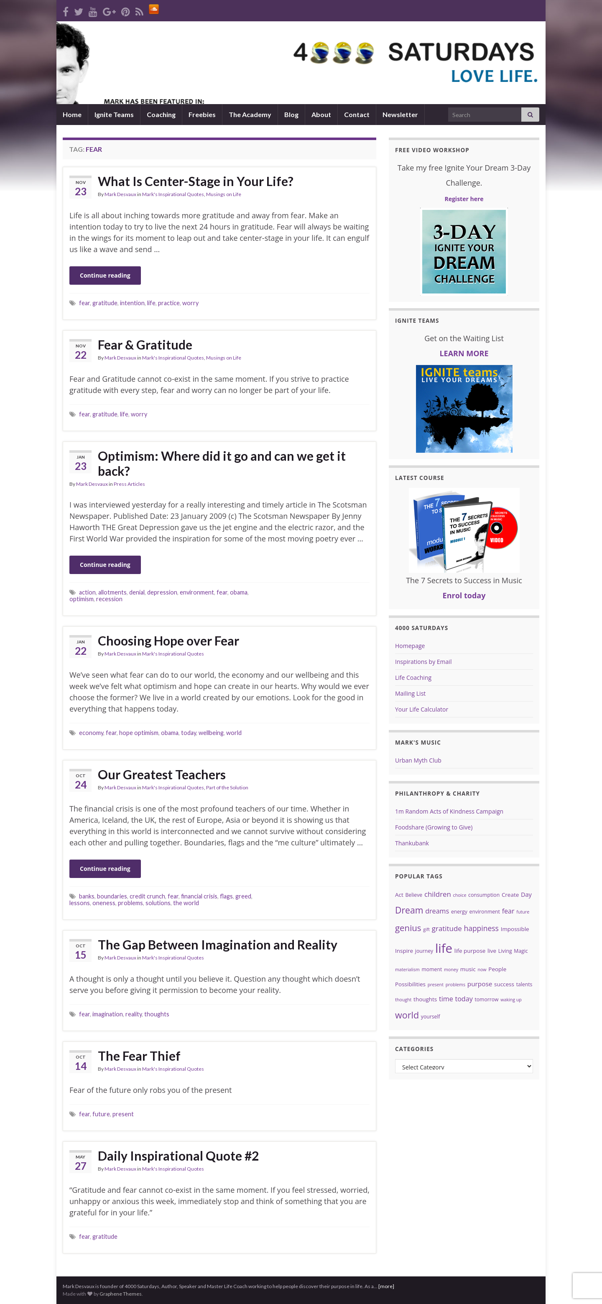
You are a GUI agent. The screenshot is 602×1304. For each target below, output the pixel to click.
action (87, 592)
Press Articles (129, 484)
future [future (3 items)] (522, 912)
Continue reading (105, 275)
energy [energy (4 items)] (459, 911)
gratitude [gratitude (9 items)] (447, 928)
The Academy (250, 114)
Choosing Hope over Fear (168, 640)
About (321, 114)
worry (190, 302)
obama (238, 592)
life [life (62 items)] (443, 948)
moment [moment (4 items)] (432, 969)
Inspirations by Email (423, 662)
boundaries (112, 896)
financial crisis (199, 896)
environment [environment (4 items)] (484, 911)
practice (169, 302)
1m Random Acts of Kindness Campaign (449, 811)
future (101, 1114)
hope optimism (138, 732)
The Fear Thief (139, 1055)
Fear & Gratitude (145, 344)
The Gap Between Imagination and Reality (217, 944)
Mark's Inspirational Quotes (173, 194)
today (188, 732)
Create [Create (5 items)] (510, 894)
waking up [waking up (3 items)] (511, 1000)
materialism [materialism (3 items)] (407, 969)
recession (109, 598)
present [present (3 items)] (436, 985)
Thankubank (412, 843)
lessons (79, 902)
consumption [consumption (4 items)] (484, 894)
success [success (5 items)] (504, 984)
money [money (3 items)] (451, 969)
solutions (158, 902)
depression (162, 592)
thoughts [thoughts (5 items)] (425, 999)
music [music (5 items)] (468, 969)
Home (72, 114)
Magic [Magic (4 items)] (521, 950)
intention (132, 302)
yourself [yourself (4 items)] (430, 1016)
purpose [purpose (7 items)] (479, 984)
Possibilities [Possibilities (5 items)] (410, 984)
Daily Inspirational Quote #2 (178, 1155)
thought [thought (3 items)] (403, 1000)
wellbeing (211, 732)
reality (133, 1014)
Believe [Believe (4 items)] (413, 894)
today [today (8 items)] (463, 998)
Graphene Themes (120, 1294)
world (234, 732)
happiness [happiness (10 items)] (481, 928)
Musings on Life (223, 194)
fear (84, 302)
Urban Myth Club (418, 760)
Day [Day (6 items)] (526, 894)
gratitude (104, 302)
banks (86, 896)
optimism (81, 598)
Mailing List (410, 693)
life (151, 302)
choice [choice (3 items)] (460, 895)
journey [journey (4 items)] (424, 950)
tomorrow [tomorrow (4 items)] (486, 999)
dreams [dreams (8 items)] (437, 911)
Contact (357, 114)
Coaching (161, 114)
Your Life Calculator (421, 709)
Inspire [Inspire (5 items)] (404, 950)
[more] (386, 1286)
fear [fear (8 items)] (508, 911)
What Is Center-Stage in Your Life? (195, 181)
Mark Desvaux (120, 194)
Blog (291, 114)
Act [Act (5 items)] (399, 894)
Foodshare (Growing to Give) (433, 827)
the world (186, 902)
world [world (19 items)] (407, 1015)
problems (130, 902)
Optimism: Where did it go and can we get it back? (222, 463)
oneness (103, 902)
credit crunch (147, 896)
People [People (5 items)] (497, 969)
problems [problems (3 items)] (455, 985)
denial (137, 592)
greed (243, 896)
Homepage (410, 646)
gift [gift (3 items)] (426, 929)
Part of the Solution (227, 787)
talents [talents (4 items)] (524, 984)
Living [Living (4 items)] (505, 950)
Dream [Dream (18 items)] (409, 910)
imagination (107, 1014)
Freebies (202, 114)
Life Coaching (413, 677)
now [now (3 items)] (481, 969)
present (123, 1114)
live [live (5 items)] (491, 950)
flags (226, 896)
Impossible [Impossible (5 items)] (515, 929)
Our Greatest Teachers (162, 774)
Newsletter (400, 114)
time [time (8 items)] (446, 998)
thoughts (156, 1014)
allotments (112, 592)
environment (197, 592)
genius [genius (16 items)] (408, 928)
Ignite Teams (114, 114)
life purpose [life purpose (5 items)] (470, 950)
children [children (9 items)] (437, 894)
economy (91, 732)
